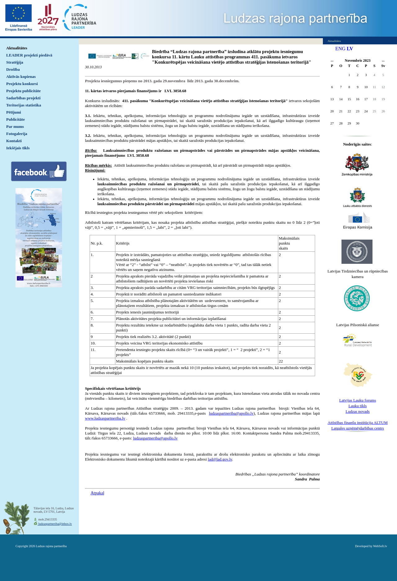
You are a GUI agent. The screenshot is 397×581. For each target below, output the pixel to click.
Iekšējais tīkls (17, 148)
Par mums (15, 126)
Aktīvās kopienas (21, 76)
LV (350, 48)
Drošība (13, 69)
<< (332, 61)
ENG (340, 48)
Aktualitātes (16, 48)
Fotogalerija (16, 133)
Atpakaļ (97, 493)
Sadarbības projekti (23, 98)
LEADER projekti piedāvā (29, 55)
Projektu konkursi (22, 83)
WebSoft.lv (380, 546)
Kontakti (14, 140)
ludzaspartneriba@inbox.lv (55, 523)
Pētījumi (13, 112)
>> (383, 61)
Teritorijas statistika (23, 105)
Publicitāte (15, 119)
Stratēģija (14, 62)
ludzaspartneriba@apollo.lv (155, 438)
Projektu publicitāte (23, 90)
